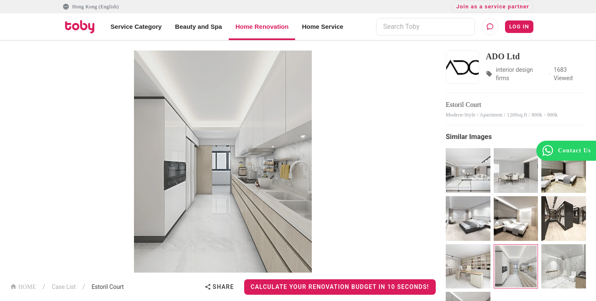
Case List (64, 286)
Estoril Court (107, 286)
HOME (23, 286)
